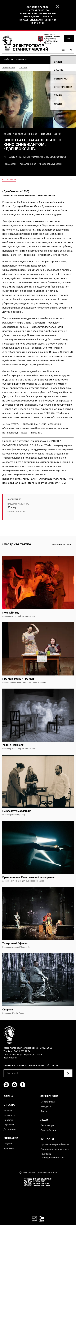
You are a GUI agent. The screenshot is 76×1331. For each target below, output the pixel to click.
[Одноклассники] (22, 1084)
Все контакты (10, 1058)
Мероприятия (47, 1101)
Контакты (47, 1138)
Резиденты (21, 59)
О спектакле (9, 179)
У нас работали (48, 1130)
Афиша (8, 1096)
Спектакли (11, 1138)
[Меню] (63, 50)
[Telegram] (14, 1084)
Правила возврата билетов (54, 1144)
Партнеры (9, 1124)
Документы (10, 1129)
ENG (69, 39)
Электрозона (8, 67)
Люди (44, 1120)
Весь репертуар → (63, 544)
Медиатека (9, 1115)
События (8, 59)
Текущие (8, 1143)
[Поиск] (71, 50)
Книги (43, 1111)
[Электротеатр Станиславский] (25, 43)
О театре (9, 1105)
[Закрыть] (57, 6)
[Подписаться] (68, 1073)
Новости (8, 1120)
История (8, 1110)
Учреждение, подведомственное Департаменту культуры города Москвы (52, 38)
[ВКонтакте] (6, 1084)
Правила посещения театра (54, 1149)
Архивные (9, 1148)
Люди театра (47, 1125)
